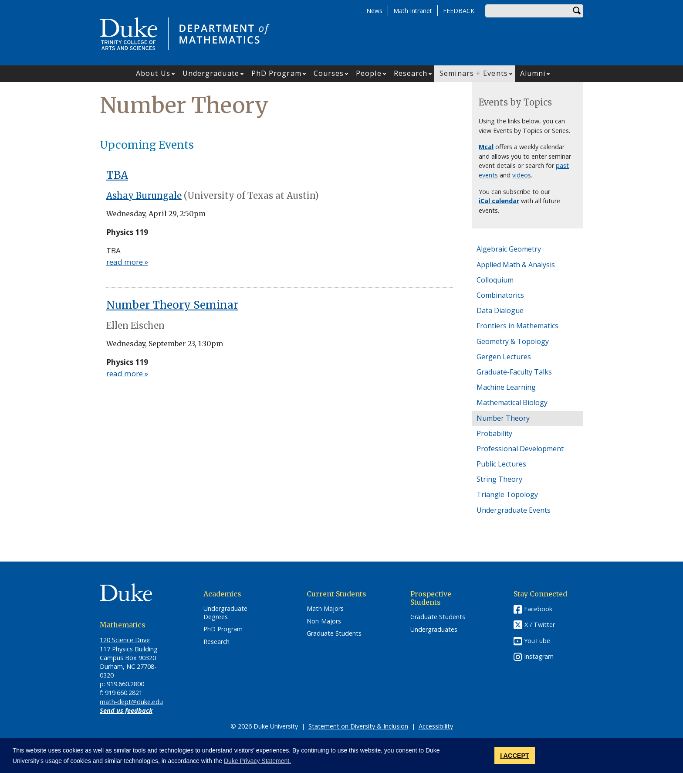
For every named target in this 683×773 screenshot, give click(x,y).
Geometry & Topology (513, 341)
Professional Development (520, 448)
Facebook (538, 609)
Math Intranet (412, 11)
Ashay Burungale (144, 195)
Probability (494, 433)
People (369, 73)
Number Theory (503, 418)
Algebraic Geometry (509, 249)
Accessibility (436, 726)
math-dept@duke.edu (131, 702)
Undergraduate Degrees (225, 613)
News (374, 11)
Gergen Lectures (504, 356)
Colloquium (495, 280)
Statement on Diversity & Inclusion (358, 726)
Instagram (539, 656)
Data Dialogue (500, 310)
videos (521, 175)
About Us (153, 73)
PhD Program (276, 73)
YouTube (537, 641)
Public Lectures (501, 464)
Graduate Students (334, 633)
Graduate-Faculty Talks (514, 372)
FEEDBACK (458, 11)
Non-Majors (324, 621)
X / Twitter (539, 624)
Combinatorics (500, 295)
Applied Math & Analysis (516, 264)
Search (576, 10)
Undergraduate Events (514, 510)
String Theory (499, 479)
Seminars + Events (474, 73)
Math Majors (325, 609)
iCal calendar (499, 201)
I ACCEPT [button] (514, 755)
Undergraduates (433, 629)
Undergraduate (211, 73)
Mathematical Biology (512, 402)
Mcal (486, 147)
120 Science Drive (125, 640)
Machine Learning (506, 387)
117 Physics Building (129, 649)
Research (411, 73)
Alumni (533, 73)
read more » (127, 262)
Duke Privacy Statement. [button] (257, 760)
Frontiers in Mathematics (517, 325)
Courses (329, 73)
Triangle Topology (507, 494)
